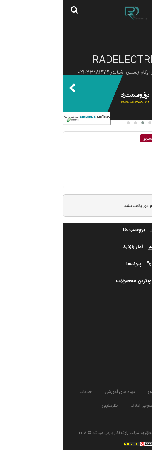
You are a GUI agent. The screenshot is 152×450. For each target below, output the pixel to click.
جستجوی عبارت (131, 165)
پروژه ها (129, 392)
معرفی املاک (78, 405)
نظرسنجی (46, 405)
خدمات (22, 392)
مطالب (108, 405)
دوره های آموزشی (57, 392)
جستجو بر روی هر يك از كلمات (121, 157)
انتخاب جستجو (135, 177)
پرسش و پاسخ (97, 392)
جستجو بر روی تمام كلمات (124, 149)
